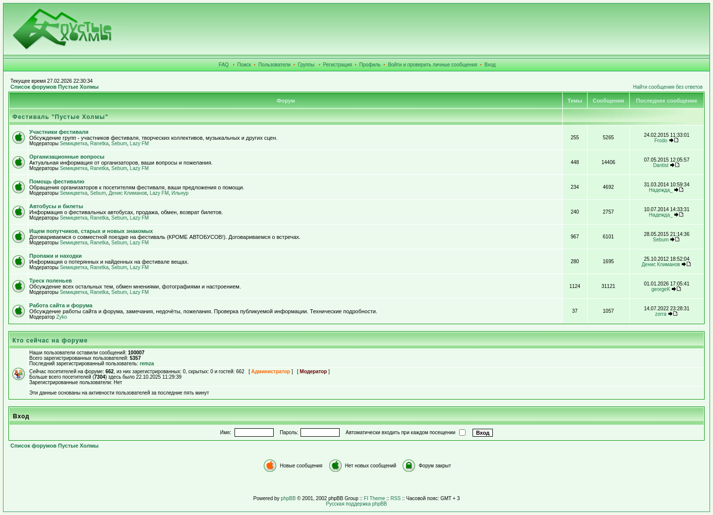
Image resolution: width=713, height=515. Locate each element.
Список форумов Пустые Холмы (54, 87)
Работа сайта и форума (60, 305)
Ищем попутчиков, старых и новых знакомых (91, 231)
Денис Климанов (128, 193)
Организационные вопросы (67, 157)
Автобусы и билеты (56, 206)
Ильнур (180, 193)
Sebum (119, 143)
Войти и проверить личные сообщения (432, 64)
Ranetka (99, 143)
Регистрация (337, 64)
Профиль (370, 64)
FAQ (224, 64)
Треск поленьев (50, 281)
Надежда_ (661, 190)
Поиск (244, 64)
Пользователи (274, 64)
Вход (490, 64)
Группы (306, 64)
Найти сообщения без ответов (668, 87)
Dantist (660, 165)
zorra (660, 314)
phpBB (288, 498)
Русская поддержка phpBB (356, 504)
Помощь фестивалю (56, 181)
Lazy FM (139, 143)
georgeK (661, 289)
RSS (396, 498)
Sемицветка (74, 143)
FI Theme (374, 498)
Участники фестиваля (58, 132)
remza (147, 363)
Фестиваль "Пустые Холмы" (60, 117)
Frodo (660, 140)
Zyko (61, 317)
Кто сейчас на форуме (50, 340)
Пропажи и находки (55, 256)
